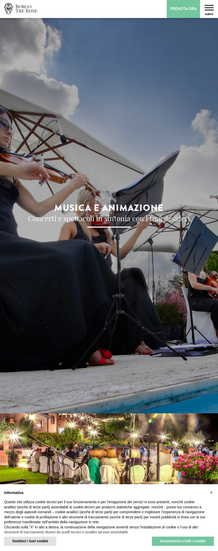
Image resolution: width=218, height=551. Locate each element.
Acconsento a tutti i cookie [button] (183, 541)
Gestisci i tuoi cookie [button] (30, 541)
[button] (211, 492)
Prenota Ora (183, 9)
